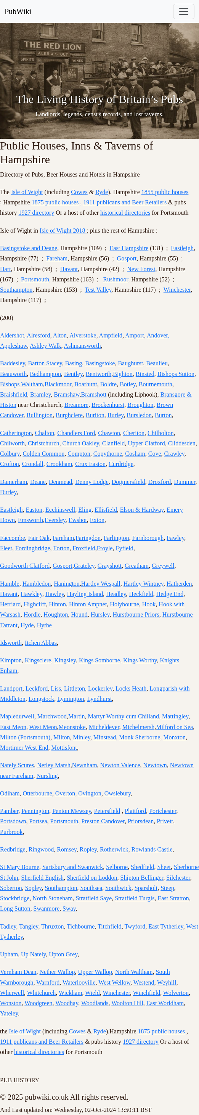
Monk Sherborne (139, 737)
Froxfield (83, 548)
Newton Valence (120, 765)
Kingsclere (38, 660)
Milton (61, 737)
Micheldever (104, 727)
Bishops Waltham (21, 384)
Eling (84, 509)
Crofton (9, 464)
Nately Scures (17, 765)
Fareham (56, 258)
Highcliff (35, 604)
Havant (69, 269)
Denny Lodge (92, 482)
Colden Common (43, 453)
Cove (154, 453)
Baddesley (12, 363)
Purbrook (11, 832)
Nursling (47, 776)
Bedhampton (45, 374)
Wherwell (12, 993)
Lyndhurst (99, 699)
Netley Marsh (54, 765)
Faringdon (88, 538)
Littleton (74, 688)
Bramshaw (66, 394)
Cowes (79, 192)
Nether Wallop (57, 972)
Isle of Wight (27, 192)
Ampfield (110, 335)
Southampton (16, 289)
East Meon (13, 727)
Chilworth (12, 443)
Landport (11, 688)
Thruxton (52, 926)
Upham (9, 954)
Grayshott (110, 565)
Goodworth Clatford (25, 565)
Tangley (28, 926)
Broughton (140, 405)
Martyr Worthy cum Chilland (123, 716)
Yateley (9, 1013)
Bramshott (94, 394)
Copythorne (107, 453)
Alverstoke (82, 335)
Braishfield (13, 394)
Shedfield (142, 867)
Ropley (88, 849)
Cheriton (133, 433)
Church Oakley (81, 443)
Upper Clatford (146, 443)
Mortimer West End (24, 747)
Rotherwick (114, 849)
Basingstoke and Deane (28, 248)
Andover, (158, 335)
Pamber (9, 811)
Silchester (178, 877)
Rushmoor (115, 279)
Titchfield (110, 926)
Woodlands (95, 1003)
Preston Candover (103, 821)
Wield (92, 993)
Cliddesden (182, 443)
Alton (60, 335)
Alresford (38, 335)
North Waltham (133, 972)
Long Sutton (15, 908)
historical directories (125, 212)
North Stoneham (52, 898)
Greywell (163, 565)
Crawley (174, 453)
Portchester (162, 811)
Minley (81, 737)
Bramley (40, 394)
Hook (149, 604)
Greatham (137, 565)
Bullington (40, 415)
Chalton (45, 433)
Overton (65, 793)
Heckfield (141, 594)
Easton (34, 509)
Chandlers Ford (76, 433)
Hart (5, 269)
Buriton (95, 415)
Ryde (101, 192)
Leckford (37, 688)
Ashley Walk (45, 345)
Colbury (9, 453)
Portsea (38, 821)
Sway (69, 908)
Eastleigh (182, 248)
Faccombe (12, 538)
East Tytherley (165, 926)
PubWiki (18, 11)
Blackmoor (58, 384)
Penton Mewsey (71, 811)
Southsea (91, 888)
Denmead (60, 482)
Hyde (27, 625)
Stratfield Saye (94, 898)
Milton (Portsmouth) (25, 737)
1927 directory (36, 212)
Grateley (84, 565)
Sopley (33, 888)
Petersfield (107, 811)
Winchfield (146, 993)
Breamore (76, 405)
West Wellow (114, 982)
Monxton (174, 737)
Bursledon (139, 415)
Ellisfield (106, 509)
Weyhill (166, 982)
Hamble (9, 583)
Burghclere (69, 415)
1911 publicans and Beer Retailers (125, 202)
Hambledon (36, 583)
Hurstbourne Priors (135, 614)
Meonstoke (72, 727)
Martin (76, 716)
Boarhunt (85, 384)
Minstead (104, 737)
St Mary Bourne (19, 867)
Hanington (67, 583)
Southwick (118, 888)
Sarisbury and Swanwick (72, 867)
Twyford (134, 926)
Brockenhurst (107, 405)
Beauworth (13, 374)
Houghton (55, 614)
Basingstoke (100, 363)
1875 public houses (55, 202)
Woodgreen (38, 1003)
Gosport (127, 258)
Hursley (100, 614)
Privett (165, 821)
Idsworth (11, 642)
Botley (128, 384)
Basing (73, 363)
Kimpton (11, 660)
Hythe (44, 625)
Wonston (11, 1003)
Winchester (177, 289)
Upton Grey (63, 954)
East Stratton (173, 898)
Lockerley (100, 688)
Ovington (89, 793)
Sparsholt (146, 888)
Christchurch (43, 443)
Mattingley (175, 716)
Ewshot (78, 520)
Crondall (32, 464)
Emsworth (30, 520)
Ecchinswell (60, 509)
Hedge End (170, 594)
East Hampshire (129, 248)
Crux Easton (90, 464)
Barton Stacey (45, 363)
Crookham (59, 464)
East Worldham (165, 1003)
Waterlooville (79, 982)
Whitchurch (41, 993)
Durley (8, 492)
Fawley (175, 538)
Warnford (47, 982)
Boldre (108, 384)
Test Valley (98, 289)
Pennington (35, 811)
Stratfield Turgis (134, 898)
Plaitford (135, 811)
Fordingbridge (32, 548)
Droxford (159, 482)
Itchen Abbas (41, 642)
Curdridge (121, 464)
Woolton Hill (127, 1003)
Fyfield (124, 548)
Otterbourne (37, 793)
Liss (56, 688)
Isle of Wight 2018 (63, 230)
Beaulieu (157, 363)
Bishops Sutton (175, 374)
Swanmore (46, 908)
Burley (116, 415)
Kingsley (65, 660)
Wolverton (176, 993)
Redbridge (13, 849)
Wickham (70, 993)
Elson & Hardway (142, 509)
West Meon (43, 727)
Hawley (54, 594)
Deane (38, 482)
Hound (79, 614)
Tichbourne (81, 926)
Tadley (8, 926)
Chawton (109, 433)
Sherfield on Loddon (92, 877)
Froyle (105, 548)
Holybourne (124, 604)
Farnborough (148, 538)
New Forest (141, 269)
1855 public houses (165, 192)
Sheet (164, 867)
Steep (167, 888)
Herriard (10, 604)
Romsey (66, 849)
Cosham (135, 453)
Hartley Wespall (100, 583)
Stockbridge (14, 898)
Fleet (6, 548)
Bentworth (99, 374)
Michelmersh (138, 727)
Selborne (117, 867)
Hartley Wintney (144, 583)
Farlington (116, 538)
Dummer (184, 482)
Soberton (11, 888)
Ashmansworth (82, 345)
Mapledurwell (17, 716)
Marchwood (52, 716)
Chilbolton (160, 433)
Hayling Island (85, 594)
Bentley (73, 374)
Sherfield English (42, 877)
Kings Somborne (99, 660)
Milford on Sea (174, 727)
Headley (116, 594)
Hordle (32, 614)
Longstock (42, 699)
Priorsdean (141, 821)
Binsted (145, 374)
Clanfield (113, 443)
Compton (78, 453)
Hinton (57, 604)
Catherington (16, 433)
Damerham (13, 482)
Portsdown (13, 821)
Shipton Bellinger (142, 877)
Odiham (10, 793)
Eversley (55, 520)
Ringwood (41, 849)
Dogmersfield (128, 482)
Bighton (123, 374)
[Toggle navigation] (183, 11)
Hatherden (179, 583)
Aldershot (12, 335)
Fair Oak (39, 538)
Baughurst (130, 363)
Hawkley (31, 594)
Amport (134, 335)
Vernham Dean (18, 972)
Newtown (155, 765)
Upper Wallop (95, 972)
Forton (61, 548)
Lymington (70, 699)
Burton (163, 415)
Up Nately (33, 954)
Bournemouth (155, 384)
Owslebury (117, 793)
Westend (143, 982)
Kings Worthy (140, 660)
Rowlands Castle (152, 849)
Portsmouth (35, 279)
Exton (97, 520)
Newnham (84, 765)
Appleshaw (13, 345)
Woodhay (66, 1003)
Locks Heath (131, 688)
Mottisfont (64, 747)
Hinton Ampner (88, 604)
